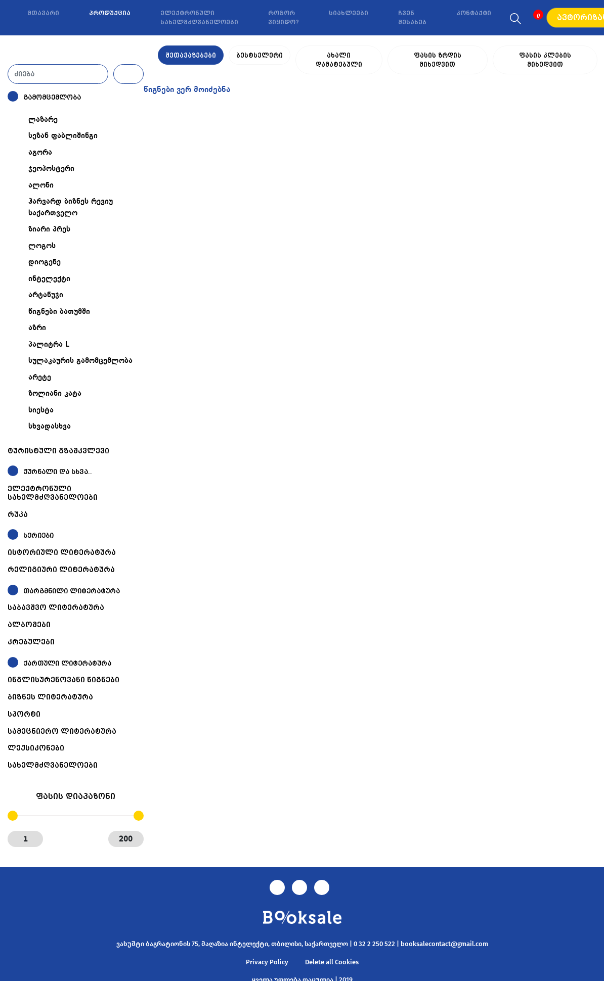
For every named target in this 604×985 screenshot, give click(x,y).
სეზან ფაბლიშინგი (63, 136)
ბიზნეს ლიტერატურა (50, 697)
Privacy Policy (267, 962)
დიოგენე (44, 262)
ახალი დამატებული (338, 55)
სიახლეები (348, 13)
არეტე (39, 377)
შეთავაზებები (190, 55)
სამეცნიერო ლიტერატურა (62, 731)
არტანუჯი (45, 295)
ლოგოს (42, 246)
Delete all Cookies (332, 962)
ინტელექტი (49, 279)
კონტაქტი (473, 13)
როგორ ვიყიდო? (283, 18)
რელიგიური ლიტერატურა (61, 570)
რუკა (18, 514)
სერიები (38, 535)
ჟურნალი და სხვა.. (57, 472)
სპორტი (24, 714)
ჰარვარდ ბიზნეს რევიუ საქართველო (70, 207)
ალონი (41, 185)
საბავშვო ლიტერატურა (56, 607)
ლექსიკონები (36, 748)
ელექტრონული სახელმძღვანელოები (199, 18)
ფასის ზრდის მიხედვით (437, 55)
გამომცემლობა (52, 97)
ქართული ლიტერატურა (67, 663)
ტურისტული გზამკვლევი (58, 451)
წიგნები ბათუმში (59, 312)
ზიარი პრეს (49, 229)
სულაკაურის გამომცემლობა (80, 361)
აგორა (40, 153)
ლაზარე (43, 120)
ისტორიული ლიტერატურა (62, 552)
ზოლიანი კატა (54, 394)
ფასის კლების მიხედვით (545, 55)
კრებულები (31, 642)
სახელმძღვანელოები (53, 765)
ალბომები (29, 625)
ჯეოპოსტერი (51, 169)
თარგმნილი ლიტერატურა (71, 591)
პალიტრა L (48, 345)
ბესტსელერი (259, 55)
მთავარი (43, 13)
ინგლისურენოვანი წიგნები (63, 680)
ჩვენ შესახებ (412, 18)
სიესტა (41, 410)
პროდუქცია (110, 13)
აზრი (37, 328)
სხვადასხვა (49, 427)
